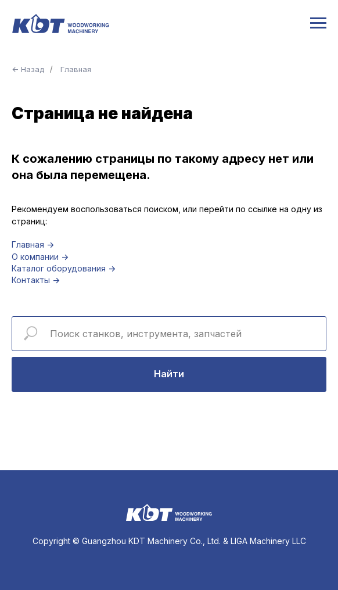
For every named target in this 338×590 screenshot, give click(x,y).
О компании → (40, 257)
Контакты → (36, 280)
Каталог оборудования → (64, 268)
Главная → (33, 244)
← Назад (28, 69)
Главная (75, 69)
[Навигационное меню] (318, 23)
